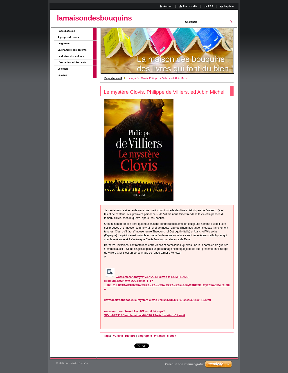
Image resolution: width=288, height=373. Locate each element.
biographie (145, 335)
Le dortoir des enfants (71, 56)
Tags (107, 335)
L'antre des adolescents (72, 62)
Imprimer (229, 6)
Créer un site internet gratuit (185, 364)
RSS (210, 6)
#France (159, 335)
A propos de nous (68, 37)
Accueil (167, 6)
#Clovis (118, 335)
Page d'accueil (113, 78)
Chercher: (191, 21)
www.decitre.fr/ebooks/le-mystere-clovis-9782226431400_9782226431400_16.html (157, 300)
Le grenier (64, 43)
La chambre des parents (72, 49)
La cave (62, 75)
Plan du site (190, 6)
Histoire (130, 335)
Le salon (63, 68)
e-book (171, 335)
